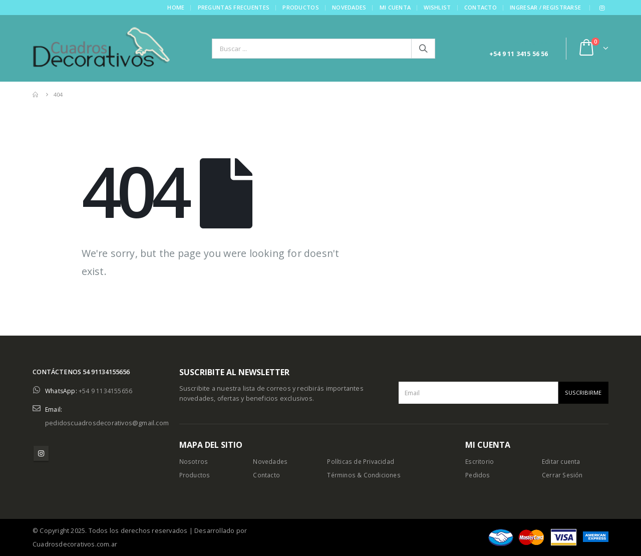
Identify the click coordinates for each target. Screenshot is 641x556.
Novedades (349, 7)
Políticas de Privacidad (361, 461)
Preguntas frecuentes (233, 7)
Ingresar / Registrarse (544, 7)
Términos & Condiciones (365, 475)
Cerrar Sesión (563, 475)
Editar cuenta (562, 461)
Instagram (41, 453)
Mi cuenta (394, 7)
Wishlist (436, 7)
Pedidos (478, 475)
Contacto (480, 7)
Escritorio (479, 461)
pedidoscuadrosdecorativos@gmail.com (107, 423)
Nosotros (193, 461)
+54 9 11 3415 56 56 (518, 54)
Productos (300, 7)
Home (175, 7)
